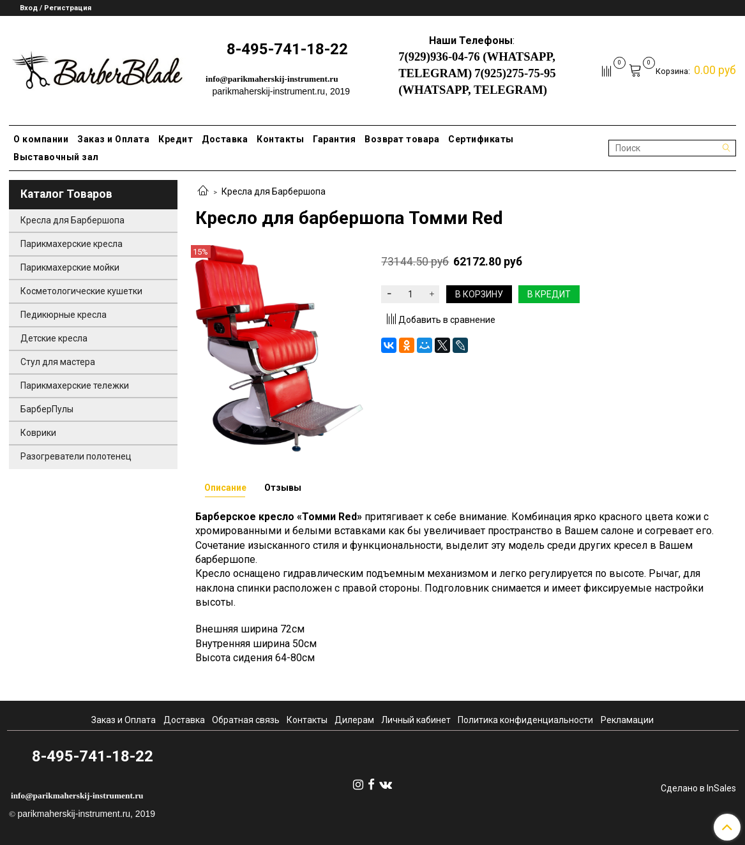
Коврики (38, 433)
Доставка (225, 139)
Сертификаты (481, 139)
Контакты (280, 139)
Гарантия (334, 139)
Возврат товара (402, 139)
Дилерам (354, 720)
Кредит (175, 139)
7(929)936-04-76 (438, 56)
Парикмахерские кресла (71, 244)
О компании (40, 139)
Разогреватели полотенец (76, 456)
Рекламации (627, 720)
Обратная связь (246, 720)
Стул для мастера (57, 362)
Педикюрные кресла (63, 315)
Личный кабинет (416, 720)
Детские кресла (53, 338)
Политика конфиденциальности (525, 720)
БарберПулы (46, 409)
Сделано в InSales (698, 788)
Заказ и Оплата (113, 139)
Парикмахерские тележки (74, 385)
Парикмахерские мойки (69, 267)
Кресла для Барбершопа (274, 191)
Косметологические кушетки (81, 291)
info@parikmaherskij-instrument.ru (272, 79)
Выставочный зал (56, 157)
